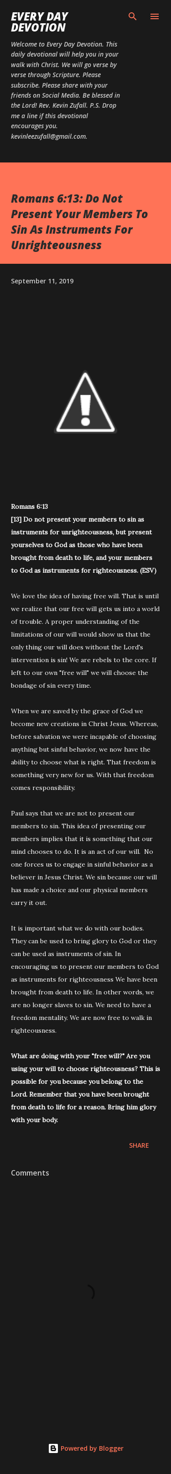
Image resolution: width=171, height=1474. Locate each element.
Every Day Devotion (39, 22)
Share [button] (139, 1145)
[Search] (132, 16)
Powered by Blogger (86, 1448)
